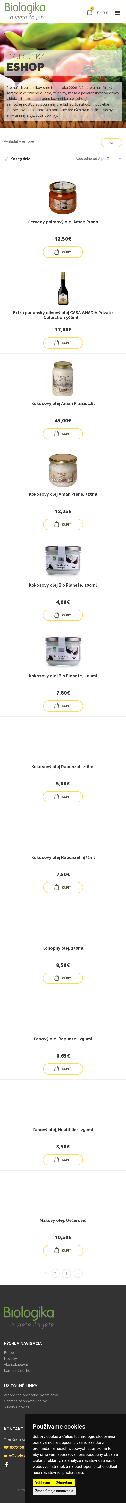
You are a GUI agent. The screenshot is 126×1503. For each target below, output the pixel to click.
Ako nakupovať (16, 1364)
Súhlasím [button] (42, 1482)
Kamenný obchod (18, 1370)
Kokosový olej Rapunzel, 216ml (63, 766)
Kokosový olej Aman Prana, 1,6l (63, 403)
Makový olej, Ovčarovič (63, 1220)
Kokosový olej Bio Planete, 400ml (63, 676)
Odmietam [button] (64, 1482)
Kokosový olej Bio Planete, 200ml (63, 585)
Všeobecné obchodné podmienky (31, 1395)
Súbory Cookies (16, 1407)
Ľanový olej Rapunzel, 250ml (63, 1039)
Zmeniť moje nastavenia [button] (54, 1491)
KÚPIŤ (62, 252)
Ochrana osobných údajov (25, 1401)
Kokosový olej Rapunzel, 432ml (63, 857)
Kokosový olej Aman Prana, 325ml (63, 494)
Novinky (10, 1358)
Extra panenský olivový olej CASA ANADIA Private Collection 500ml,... (63, 315)
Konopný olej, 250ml (62, 948)
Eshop (9, 1352)
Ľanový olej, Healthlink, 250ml (63, 1129)
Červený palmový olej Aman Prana (63, 222)
